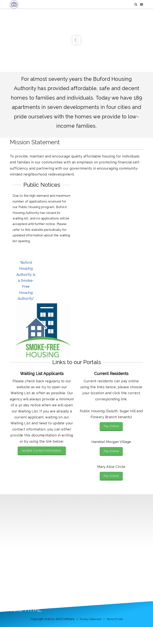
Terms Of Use (114, 619)
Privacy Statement (91, 619)
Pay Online (111, 426)
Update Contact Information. (42, 450)
